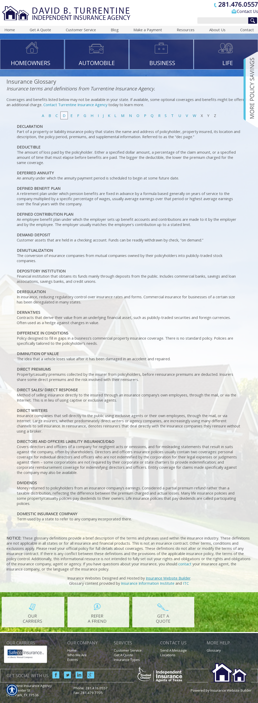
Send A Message (173, 650)
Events (72, 659)
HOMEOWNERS (30, 63)
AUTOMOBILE (97, 63)
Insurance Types (127, 659)
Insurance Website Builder (168, 578)
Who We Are (77, 655)
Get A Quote (123, 655)
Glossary (214, 650)
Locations (167, 655)
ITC (186, 583)
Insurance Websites (84, 578)
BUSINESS (162, 63)
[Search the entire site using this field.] (221, 21)
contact (184, 563)
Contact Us (247, 11)
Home (72, 650)
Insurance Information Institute (147, 583)
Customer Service (128, 650)
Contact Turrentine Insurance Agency (75, 104)
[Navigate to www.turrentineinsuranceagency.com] (249, 90)
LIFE (227, 63)
